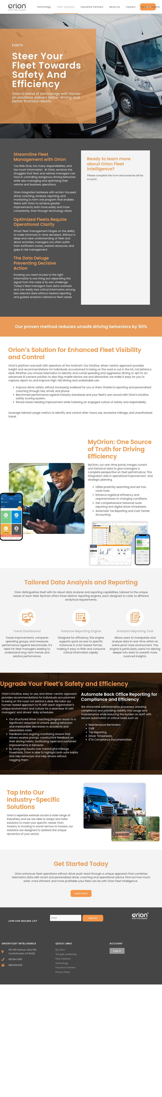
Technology (44, 6)
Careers (130, 6)
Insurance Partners (92, 6)
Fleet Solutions (66, 6)
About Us (114, 6)
